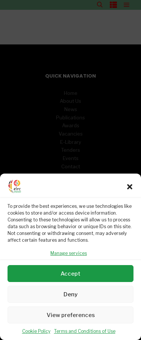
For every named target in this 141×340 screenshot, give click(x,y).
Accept (70, 273)
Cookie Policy (36, 331)
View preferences (71, 315)
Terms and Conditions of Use (84, 331)
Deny (70, 294)
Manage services (68, 253)
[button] (129, 187)
